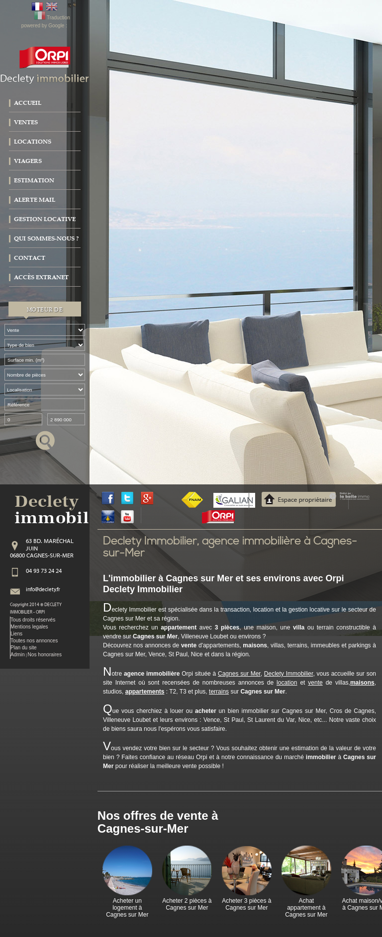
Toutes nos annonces (34, 640)
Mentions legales (29, 626)
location (287, 682)
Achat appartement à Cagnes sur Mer (306, 908)
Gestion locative (45, 219)
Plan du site (23, 647)
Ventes (26, 122)
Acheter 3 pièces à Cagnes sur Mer (246, 904)
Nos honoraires (45, 654)
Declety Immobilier (288, 673)
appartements (145, 691)
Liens (16, 633)
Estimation (34, 180)
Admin (17, 654)
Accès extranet (41, 277)
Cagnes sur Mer (239, 673)
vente (315, 682)
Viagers (28, 160)
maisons (362, 682)
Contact (29, 257)
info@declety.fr (43, 590)
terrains (219, 691)
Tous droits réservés (32, 620)
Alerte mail (34, 199)
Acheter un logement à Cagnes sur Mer (127, 908)
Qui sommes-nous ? (46, 238)
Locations (32, 141)
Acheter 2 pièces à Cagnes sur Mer (186, 904)
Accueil (27, 102)
